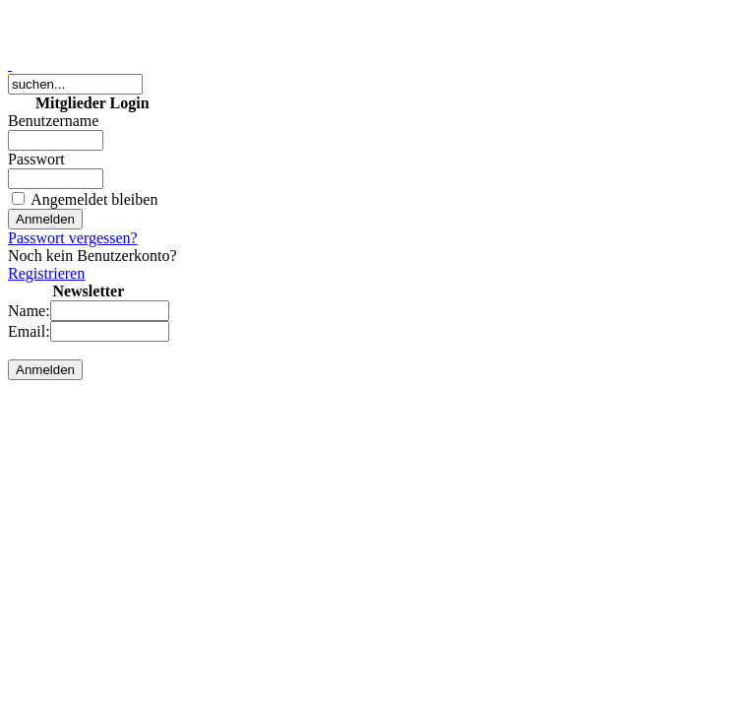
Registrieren (46, 273)
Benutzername (53, 120)
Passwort (36, 159)
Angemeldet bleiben (94, 199)
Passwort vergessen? (73, 237)
